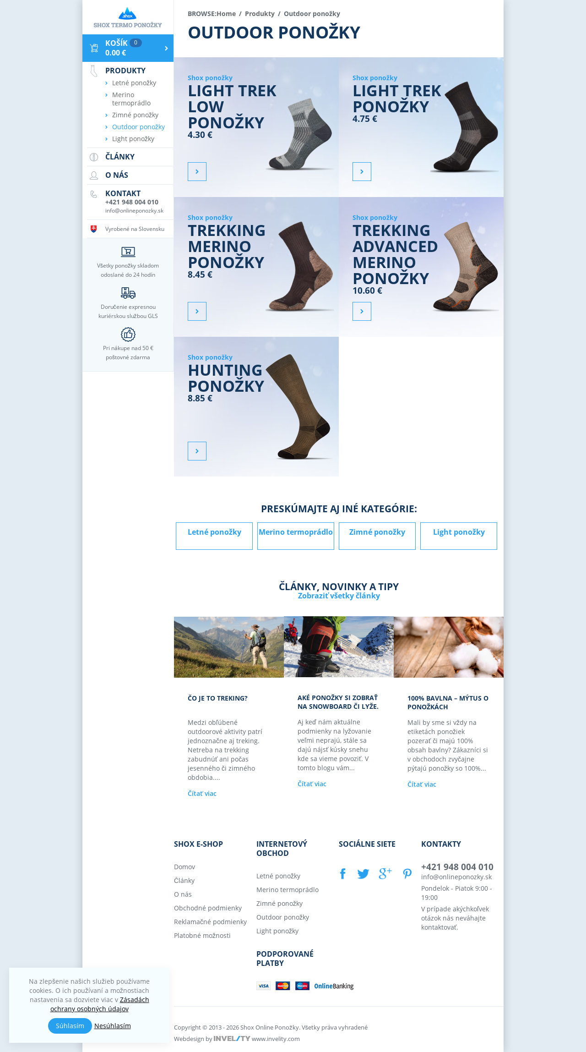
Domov (184, 866)
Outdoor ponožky (138, 127)
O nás (183, 893)
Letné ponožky (214, 532)
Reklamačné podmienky (210, 921)
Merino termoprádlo (296, 532)
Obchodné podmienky (208, 907)
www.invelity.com (276, 1038)
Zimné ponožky (377, 532)
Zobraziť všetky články (339, 596)
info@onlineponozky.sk (456, 876)
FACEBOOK (343, 873)
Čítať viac (202, 793)
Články (184, 880)
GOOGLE (384, 873)
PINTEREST (405, 873)
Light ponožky (459, 532)
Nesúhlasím (112, 1025)
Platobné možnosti (202, 935)
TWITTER (362, 873)
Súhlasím (70, 1025)
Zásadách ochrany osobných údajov (99, 1004)
